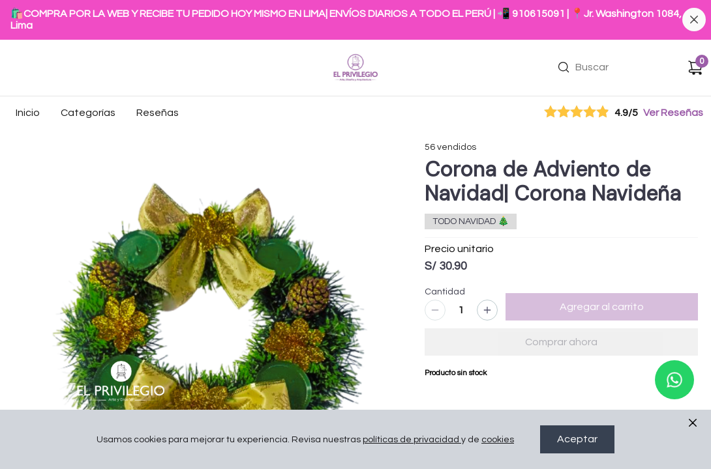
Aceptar (577, 439)
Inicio (28, 112)
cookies (497, 439)
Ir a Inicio (351, 49)
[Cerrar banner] (694, 19)
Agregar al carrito (602, 307)
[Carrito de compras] (695, 68)
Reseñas (157, 112)
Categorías (88, 112)
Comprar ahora (561, 342)
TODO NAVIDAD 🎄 (470, 221)
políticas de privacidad (412, 439)
